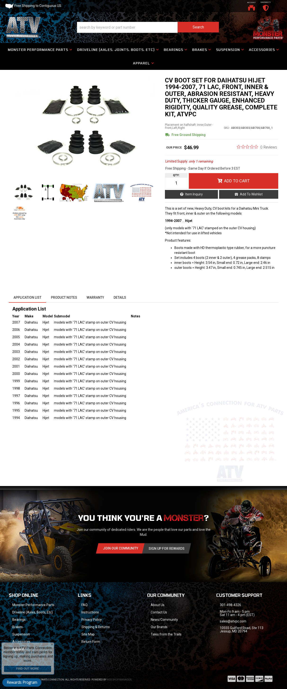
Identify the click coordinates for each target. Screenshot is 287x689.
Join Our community (120, 548)
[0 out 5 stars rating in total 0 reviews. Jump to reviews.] (257, 146)
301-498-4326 (230, 605)
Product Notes (64, 297)
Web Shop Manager (119, 679)
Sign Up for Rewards (167, 548)
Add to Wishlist (251, 194)
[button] (148, 27)
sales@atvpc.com (233, 621)
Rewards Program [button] (22, 682)
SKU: (227, 128)
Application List (27, 297)
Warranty (95, 297)
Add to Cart (237, 180)
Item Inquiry (194, 194)
